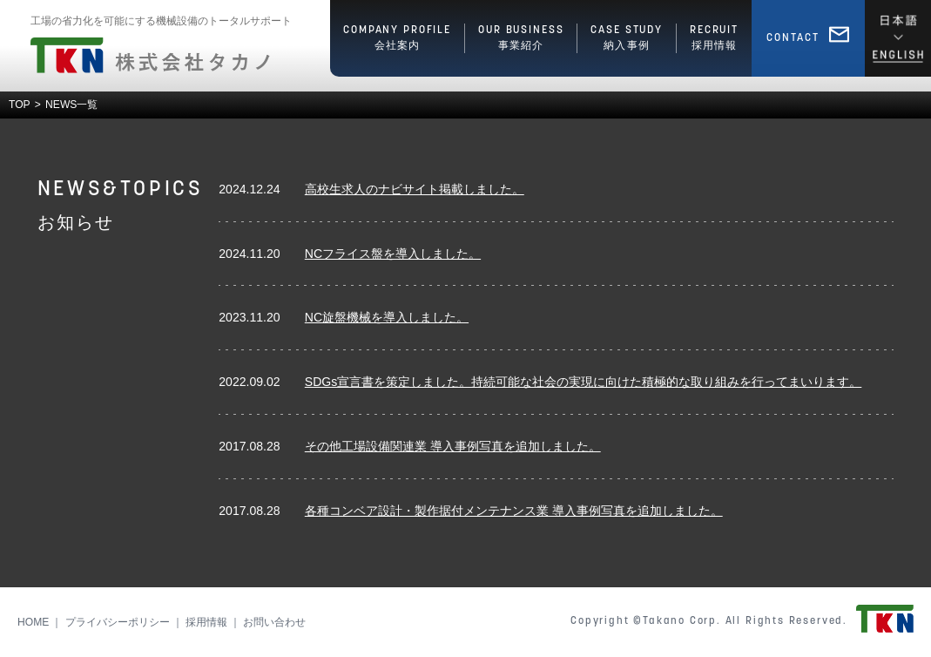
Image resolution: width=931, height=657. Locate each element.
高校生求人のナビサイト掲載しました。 (414, 189)
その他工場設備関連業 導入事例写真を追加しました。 (453, 446)
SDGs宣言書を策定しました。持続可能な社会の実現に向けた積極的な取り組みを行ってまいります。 (583, 382)
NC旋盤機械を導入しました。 (387, 317)
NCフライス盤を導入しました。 (393, 254)
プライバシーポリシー (117, 622)
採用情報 (206, 622)
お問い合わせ (274, 622)
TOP (19, 104)
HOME (33, 622)
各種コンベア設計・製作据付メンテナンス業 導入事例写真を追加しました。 (514, 511)
